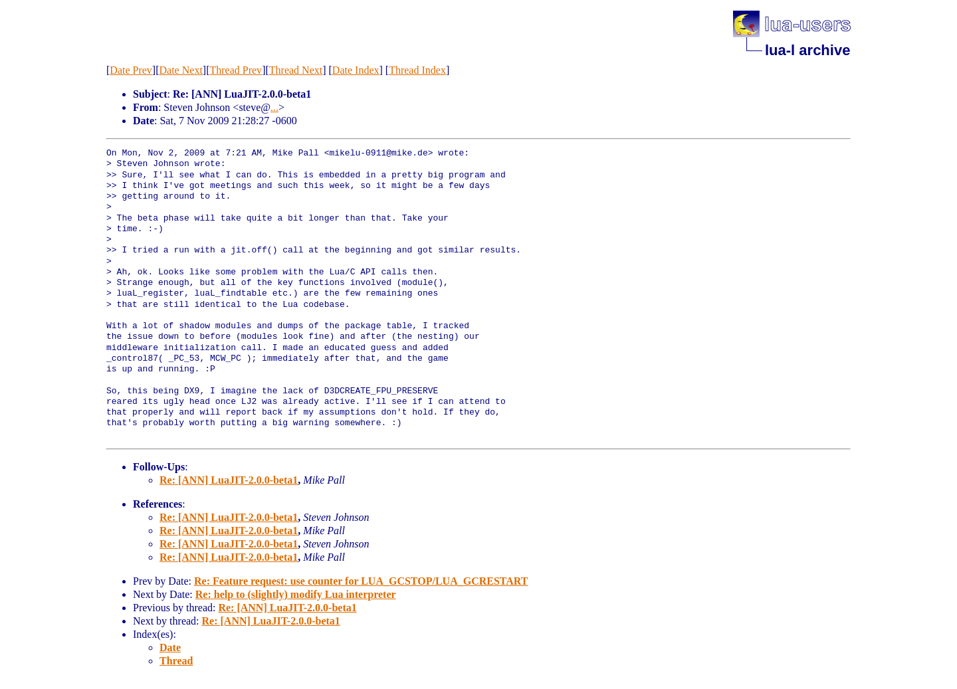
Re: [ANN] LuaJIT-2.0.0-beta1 (229, 480)
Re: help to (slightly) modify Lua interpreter (295, 594)
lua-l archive (807, 50)
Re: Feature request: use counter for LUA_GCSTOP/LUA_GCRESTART (361, 581)
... (274, 107)
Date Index (355, 70)
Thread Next (295, 70)
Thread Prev (235, 70)
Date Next (181, 70)
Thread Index (417, 70)
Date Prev (131, 70)
